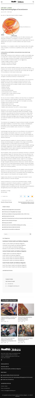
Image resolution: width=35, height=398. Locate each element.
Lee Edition (10, 7)
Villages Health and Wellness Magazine (12, 253)
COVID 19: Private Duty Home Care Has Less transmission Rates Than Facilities (18, 218)
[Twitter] (24, 196)
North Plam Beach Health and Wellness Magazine (14, 265)
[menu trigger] (2, 2)
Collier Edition (4, 7)
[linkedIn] (28, 196)
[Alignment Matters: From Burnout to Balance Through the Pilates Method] (9, 310)
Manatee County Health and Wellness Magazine (14, 248)
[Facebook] (21, 196)
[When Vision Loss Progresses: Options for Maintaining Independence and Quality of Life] (9, 330)
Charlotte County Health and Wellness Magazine (14, 245)
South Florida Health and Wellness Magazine (14, 262)
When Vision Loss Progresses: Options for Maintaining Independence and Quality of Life (9, 339)
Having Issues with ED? (8, 222)
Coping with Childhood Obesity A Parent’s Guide (10, 375)
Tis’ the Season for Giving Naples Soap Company (12, 211)
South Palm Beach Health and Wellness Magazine (15, 266)
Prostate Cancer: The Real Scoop (8, 379)
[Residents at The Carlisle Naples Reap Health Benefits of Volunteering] (26, 330)
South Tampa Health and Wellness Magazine (13, 258)
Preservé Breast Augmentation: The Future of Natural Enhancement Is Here (25, 318)
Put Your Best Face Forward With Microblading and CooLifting (15, 224)
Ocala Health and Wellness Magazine (11, 255)
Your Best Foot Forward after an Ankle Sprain (12, 229)
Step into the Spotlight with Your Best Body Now (12, 209)
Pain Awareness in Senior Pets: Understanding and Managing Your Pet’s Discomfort (17, 377)
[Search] (33, 2)
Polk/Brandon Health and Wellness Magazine (13, 260)
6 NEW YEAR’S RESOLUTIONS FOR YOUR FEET (12, 227)
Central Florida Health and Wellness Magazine (14, 251)
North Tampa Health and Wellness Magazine (13, 257)
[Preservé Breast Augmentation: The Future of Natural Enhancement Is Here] (26, 310)
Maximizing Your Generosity (9, 216)
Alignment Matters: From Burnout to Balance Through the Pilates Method (8, 318)
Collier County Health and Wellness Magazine (13, 243)
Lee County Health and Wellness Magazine (13, 247)
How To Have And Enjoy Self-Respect (10, 220)
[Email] (32, 196)
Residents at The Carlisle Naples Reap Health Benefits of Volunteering (26, 339)
